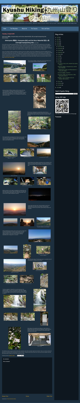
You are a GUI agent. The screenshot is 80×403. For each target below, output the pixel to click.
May (59, 60)
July (59, 56)
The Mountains (14, 28)
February (60, 83)
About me (24, 28)
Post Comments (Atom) (11, 398)
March (59, 81)
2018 (58, 87)
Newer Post (5, 396)
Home (4, 28)
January (60, 85)
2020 (58, 43)
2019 (58, 44)
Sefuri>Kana (7, 57)
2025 (58, 37)
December (60, 46)
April (59, 61)
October (60, 50)
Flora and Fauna (45, 28)
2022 (58, 39)
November (60, 48)
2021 (58, 41)
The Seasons (34, 28)
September (60, 52)
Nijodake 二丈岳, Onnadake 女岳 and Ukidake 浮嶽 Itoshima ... (66, 78)
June (59, 58)
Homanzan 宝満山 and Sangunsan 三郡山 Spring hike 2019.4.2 (67, 75)
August (59, 54)
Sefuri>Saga (12, 57)
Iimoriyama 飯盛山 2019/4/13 (64, 72)
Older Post (49, 396)
